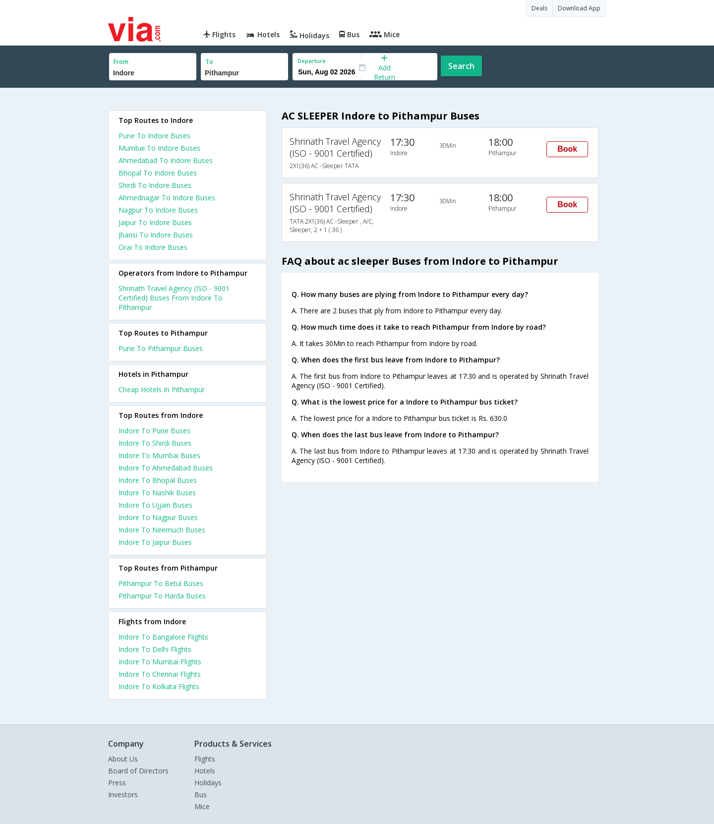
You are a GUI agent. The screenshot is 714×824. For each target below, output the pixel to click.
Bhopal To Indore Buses (158, 172)
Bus (200, 794)
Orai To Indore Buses (153, 247)
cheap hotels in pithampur (162, 389)
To (209, 62)
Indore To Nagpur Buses (158, 517)
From (121, 62)
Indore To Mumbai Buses (159, 455)
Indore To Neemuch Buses (162, 529)
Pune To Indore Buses (154, 135)
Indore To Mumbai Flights (160, 661)
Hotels (204, 770)
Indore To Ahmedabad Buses (166, 467)
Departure (312, 60)
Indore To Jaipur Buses (155, 542)
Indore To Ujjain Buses (155, 505)
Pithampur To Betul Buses (161, 583)
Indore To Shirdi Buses (155, 443)
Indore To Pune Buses (154, 430)
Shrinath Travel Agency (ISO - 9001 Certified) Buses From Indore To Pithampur (174, 298)
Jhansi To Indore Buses (156, 234)
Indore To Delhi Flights (155, 649)
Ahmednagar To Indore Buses (167, 197)
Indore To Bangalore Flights (163, 637)
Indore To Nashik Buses (157, 492)
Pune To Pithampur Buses (161, 348)
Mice (202, 806)
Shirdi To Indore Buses (155, 185)
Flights (204, 759)
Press (117, 782)
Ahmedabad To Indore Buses (166, 160)
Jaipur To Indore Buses (155, 222)
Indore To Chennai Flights (160, 674)
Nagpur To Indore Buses (158, 210)
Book (567, 149)
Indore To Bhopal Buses (158, 480)
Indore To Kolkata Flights (159, 686)
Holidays (208, 782)
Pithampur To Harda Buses (162, 595)
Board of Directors (138, 770)
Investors (123, 794)
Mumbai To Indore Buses (159, 148)
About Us (123, 759)
